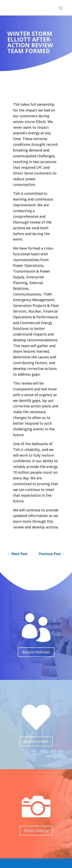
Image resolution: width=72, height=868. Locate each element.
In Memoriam (36, 741)
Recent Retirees (36, 652)
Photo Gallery (36, 830)
